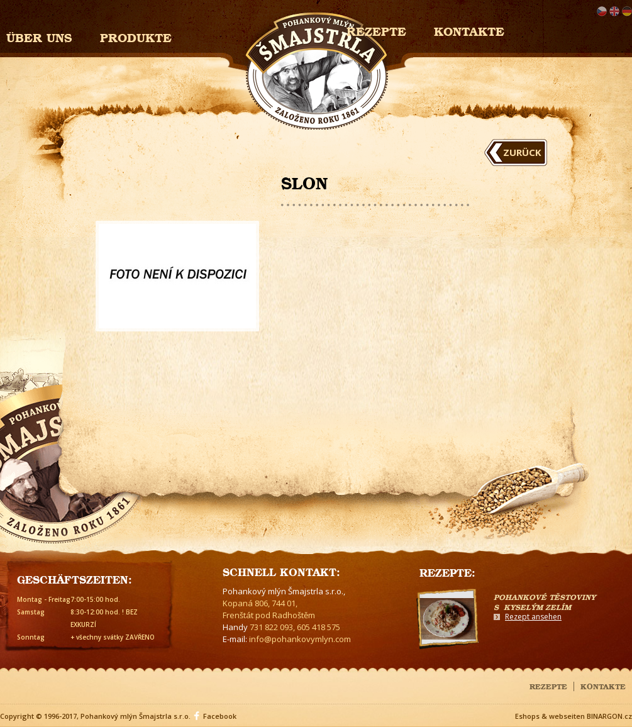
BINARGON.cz (609, 716)
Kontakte (469, 30)
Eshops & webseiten (550, 716)
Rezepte (548, 685)
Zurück (522, 152)
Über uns (39, 36)
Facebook (219, 716)
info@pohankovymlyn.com (300, 639)
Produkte (136, 36)
